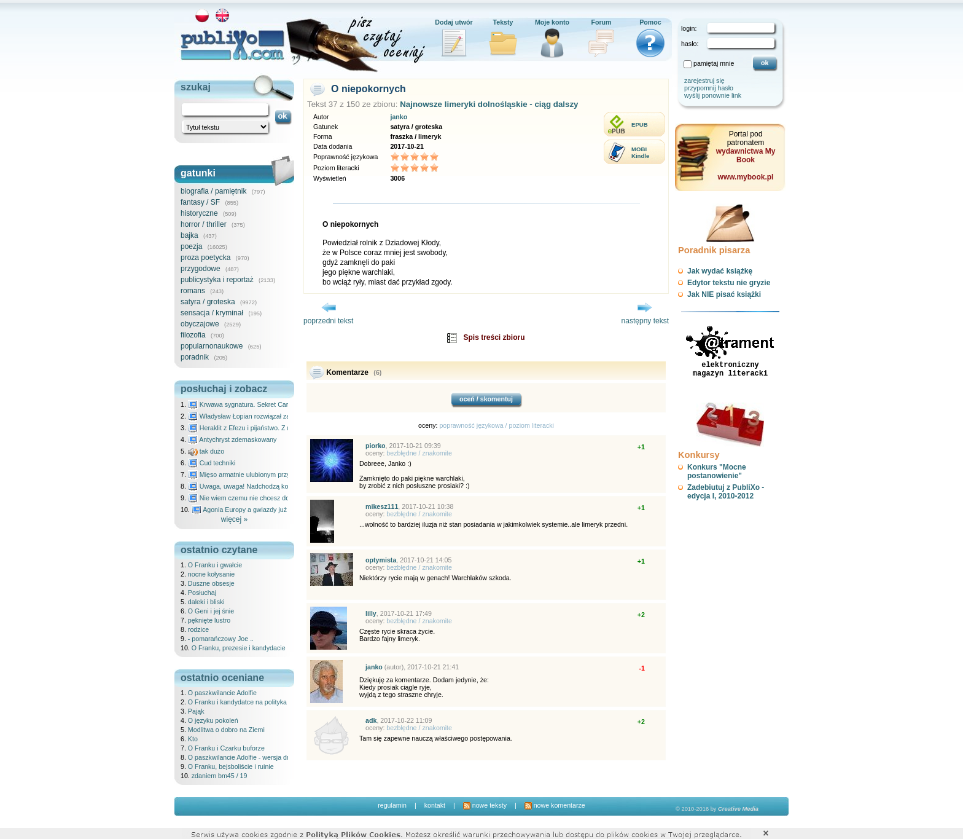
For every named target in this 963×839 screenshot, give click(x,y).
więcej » (234, 519)
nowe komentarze (554, 805)
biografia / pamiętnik (213, 191)
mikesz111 (381, 506)
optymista (380, 560)
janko (398, 116)
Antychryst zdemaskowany (232, 439)
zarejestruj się (704, 80)
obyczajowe (200, 324)
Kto (193, 738)
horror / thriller (204, 224)
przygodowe (200, 268)
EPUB (639, 124)
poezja (191, 246)
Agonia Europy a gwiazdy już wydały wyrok (260, 509)
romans (193, 290)
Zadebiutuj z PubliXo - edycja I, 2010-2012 (725, 491)
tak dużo (206, 451)
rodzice (198, 629)
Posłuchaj (202, 592)
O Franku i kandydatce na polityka (237, 702)
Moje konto (552, 22)
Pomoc (650, 22)
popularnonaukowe (212, 346)
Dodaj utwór (454, 22)
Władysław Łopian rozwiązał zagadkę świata (258, 416)
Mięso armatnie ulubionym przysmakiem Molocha (265, 474)
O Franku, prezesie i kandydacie (239, 648)
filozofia (193, 335)
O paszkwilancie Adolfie (222, 692)
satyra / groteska (208, 301)
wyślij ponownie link (712, 95)
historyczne (199, 213)
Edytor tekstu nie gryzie (728, 282)
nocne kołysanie (211, 574)
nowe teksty (485, 805)
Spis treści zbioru (493, 337)
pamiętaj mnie (713, 63)
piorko (375, 445)
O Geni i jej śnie (211, 611)
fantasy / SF (200, 202)
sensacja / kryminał (212, 313)
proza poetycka (205, 257)
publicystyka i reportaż (217, 279)
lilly (370, 613)
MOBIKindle (640, 152)
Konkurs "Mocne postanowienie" (716, 471)
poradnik (195, 357)
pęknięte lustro (209, 620)
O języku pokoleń (213, 720)
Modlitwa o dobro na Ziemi (226, 729)
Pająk (196, 711)
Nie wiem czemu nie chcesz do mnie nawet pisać (265, 498)
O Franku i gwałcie (215, 565)
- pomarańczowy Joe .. (221, 638)
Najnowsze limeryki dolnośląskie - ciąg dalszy (489, 104)
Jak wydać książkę (719, 271)
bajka (189, 235)
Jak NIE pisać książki (724, 294)
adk (370, 720)
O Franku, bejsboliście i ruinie (231, 766)
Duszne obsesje (211, 583)
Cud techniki (212, 463)
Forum (601, 22)
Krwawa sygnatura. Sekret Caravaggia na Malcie (264, 404)
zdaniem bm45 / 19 (220, 775)
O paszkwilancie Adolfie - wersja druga (244, 757)
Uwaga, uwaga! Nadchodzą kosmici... (248, 486)
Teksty (503, 22)
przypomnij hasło (708, 88)
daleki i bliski (206, 601)
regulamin (392, 805)
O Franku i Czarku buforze (226, 748)
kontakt (434, 805)
